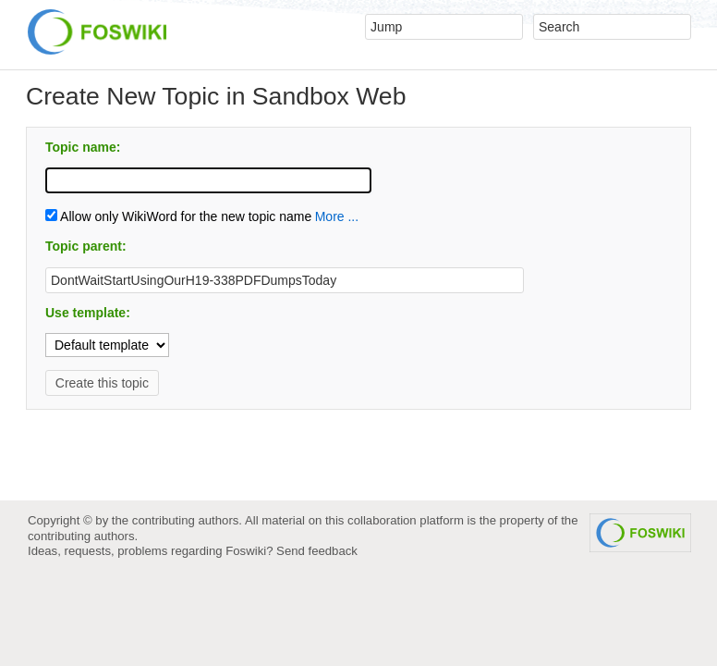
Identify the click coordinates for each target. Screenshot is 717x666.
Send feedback (317, 551)
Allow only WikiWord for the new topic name (178, 216)
